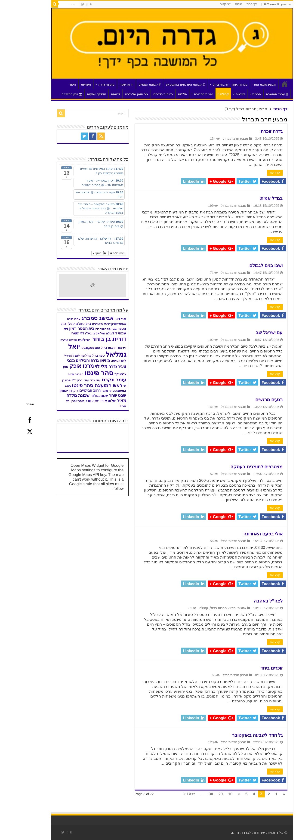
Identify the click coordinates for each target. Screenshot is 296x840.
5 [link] (222, 794)
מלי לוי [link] (77, 366)
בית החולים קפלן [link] (55, 324)
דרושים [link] (91, 94)
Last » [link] (165, 794)
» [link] (215, 794)
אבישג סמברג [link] (73, 318)
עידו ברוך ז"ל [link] (56, 380)
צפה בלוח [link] (93, 253)
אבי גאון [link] (96, 319)
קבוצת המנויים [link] (125, 84)
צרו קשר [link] (201, 4)
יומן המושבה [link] (47, 94)
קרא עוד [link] (251, 172)
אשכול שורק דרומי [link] (91, 324)
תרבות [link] (232, 94)
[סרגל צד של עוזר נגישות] (290, 5)
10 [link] (206, 794)
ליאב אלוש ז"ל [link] (48, 355)
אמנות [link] (217, 608)
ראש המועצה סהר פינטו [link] (73, 385)
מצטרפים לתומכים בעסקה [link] (232, 466)
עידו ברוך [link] (71, 380)
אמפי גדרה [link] (49, 319)
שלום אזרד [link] (84, 401)
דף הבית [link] (227, 4)
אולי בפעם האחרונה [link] (239, 533)
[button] (76, 253)
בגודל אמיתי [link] (247, 198)
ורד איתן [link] (97, 347)
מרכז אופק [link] (57, 366)
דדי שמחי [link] (53, 333)
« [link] (260, 794)
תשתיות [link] (62, 84)
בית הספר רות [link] (78, 328)
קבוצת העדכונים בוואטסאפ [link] (161, 84)
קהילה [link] (200, 94)
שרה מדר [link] (67, 401)
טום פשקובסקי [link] (66, 347)
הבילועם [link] (60, 340)
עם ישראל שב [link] (245, 332)
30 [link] (187, 794)
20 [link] (196, 794)
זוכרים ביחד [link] (247, 667)
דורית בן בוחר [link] (85, 339)
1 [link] (252, 794)
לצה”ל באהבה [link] (244, 600)
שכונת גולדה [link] (75, 396)
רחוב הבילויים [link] (66, 390)
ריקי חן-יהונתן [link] (45, 390)
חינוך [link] (48, 84)
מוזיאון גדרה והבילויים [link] (69, 360)
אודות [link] (214, 4)
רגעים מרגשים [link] (245, 399)
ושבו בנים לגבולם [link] (242, 265)
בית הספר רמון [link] (58, 328)
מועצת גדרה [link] (82, 84)
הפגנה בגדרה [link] (44, 340)
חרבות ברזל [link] (84, 347)
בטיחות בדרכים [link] (139, 94)
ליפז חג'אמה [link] (94, 360)
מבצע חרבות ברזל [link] (211, 138)
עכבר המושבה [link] (253, 94)
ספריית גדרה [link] (51, 374)
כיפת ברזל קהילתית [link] (68, 355)
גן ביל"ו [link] (66, 333)
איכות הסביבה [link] (179, 94)
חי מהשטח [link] (102, 84)
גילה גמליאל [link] (79, 333)
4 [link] (230, 794)
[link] (67, 4)
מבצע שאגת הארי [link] (240, 84)
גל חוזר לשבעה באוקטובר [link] (233, 735)
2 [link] (245, 794)
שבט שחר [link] (93, 395)
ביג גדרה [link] (73, 324)
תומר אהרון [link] (53, 401)
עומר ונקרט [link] (90, 379)
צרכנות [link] (216, 94)
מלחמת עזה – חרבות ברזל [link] (206, 84)
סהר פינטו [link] (74, 373)
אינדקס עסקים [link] (72, 94)
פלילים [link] (158, 94)
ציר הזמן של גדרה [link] (112, 94)
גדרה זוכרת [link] (248, 131)
